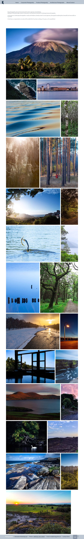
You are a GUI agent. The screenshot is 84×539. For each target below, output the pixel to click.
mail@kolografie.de (55, 536)
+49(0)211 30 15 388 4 (39, 536)
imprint (77, 535)
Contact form (66, 536)
